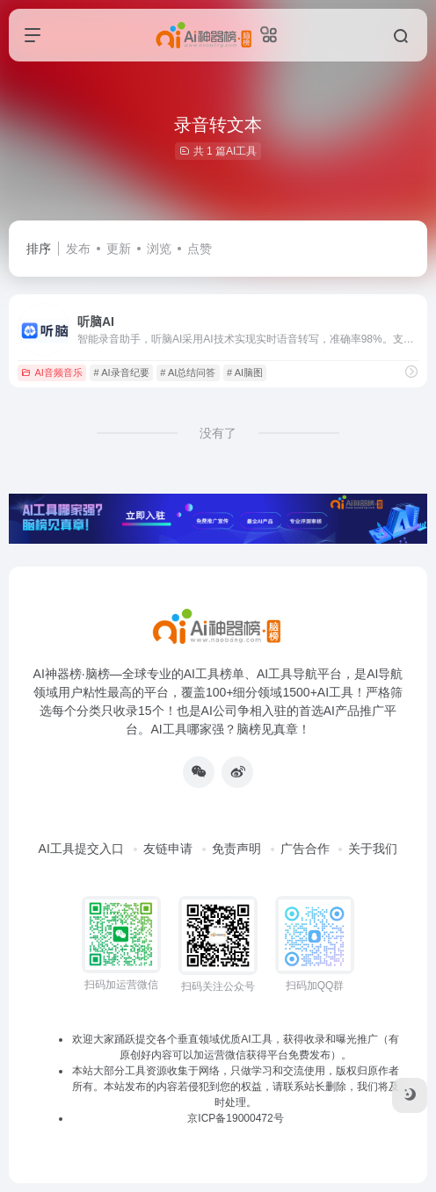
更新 (118, 249)
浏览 (159, 249)
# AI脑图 (245, 372)
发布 (78, 249)
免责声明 (236, 849)
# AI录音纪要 (121, 372)
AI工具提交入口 (81, 849)
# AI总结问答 (187, 372)
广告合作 (305, 849)
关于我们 (372, 849)
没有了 (218, 433)
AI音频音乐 (51, 372)
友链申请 (168, 849)
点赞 (199, 249)
